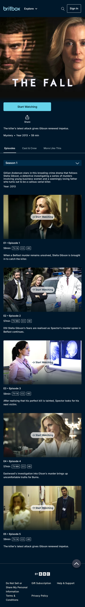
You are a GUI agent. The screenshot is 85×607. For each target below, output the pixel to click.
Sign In (74, 8)
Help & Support (65, 583)
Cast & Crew (29, 148)
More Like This (52, 148)
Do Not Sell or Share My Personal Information (17, 587)
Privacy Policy (40, 595)
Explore (30, 8)
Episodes (9, 148)
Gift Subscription (41, 583)
